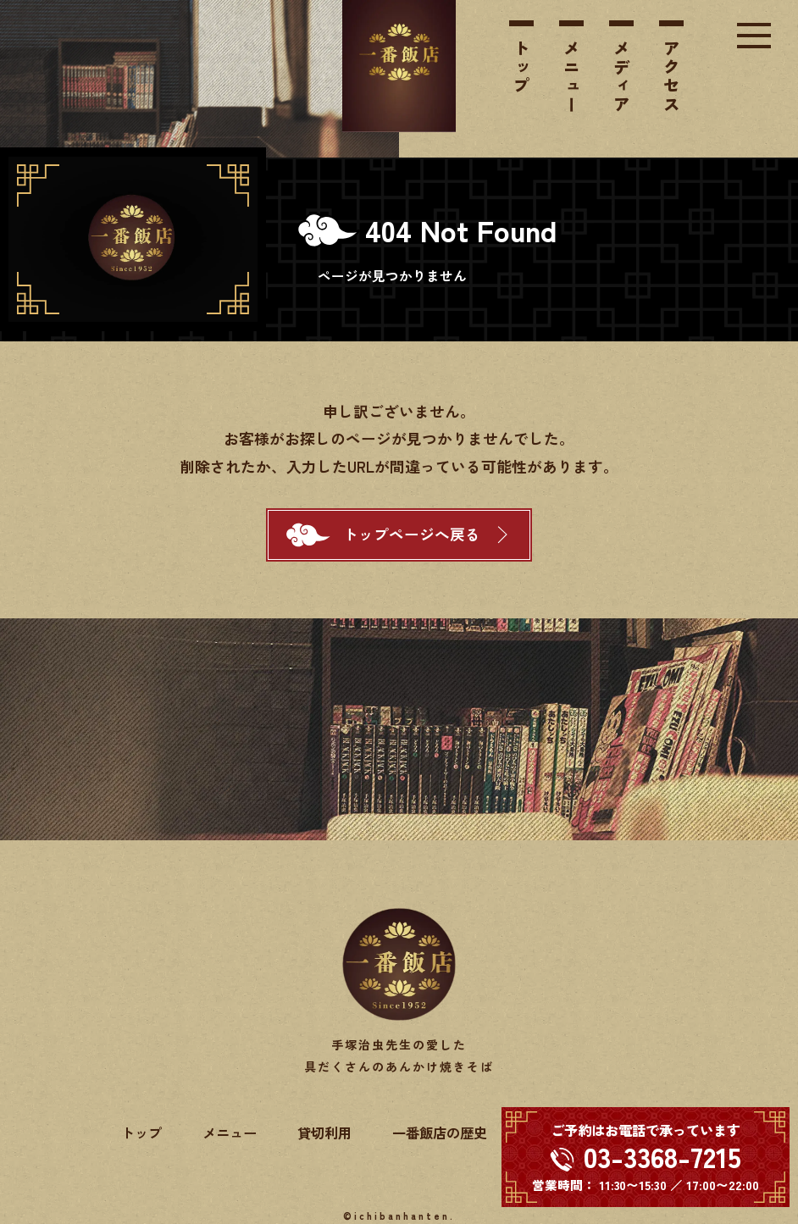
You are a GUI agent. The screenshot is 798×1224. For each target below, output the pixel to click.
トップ (522, 68)
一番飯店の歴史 (439, 1132)
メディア (622, 77)
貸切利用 (324, 1132)
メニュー (572, 77)
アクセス (672, 77)
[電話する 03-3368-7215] (646, 1157)
